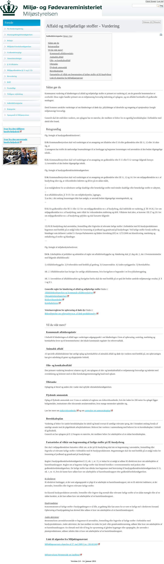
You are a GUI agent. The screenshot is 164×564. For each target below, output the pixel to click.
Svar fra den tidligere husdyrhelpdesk (14, 130)
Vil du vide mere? (55, 50)
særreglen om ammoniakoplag (97, 410)
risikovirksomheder (68, 410)
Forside (9, 22)
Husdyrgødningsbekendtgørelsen (19, 35)
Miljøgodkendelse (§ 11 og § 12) (19, 70)
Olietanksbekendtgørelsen (55, 296)
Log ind (160, 1)
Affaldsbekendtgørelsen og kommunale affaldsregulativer (69, 292)
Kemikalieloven (51, 303)
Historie (157, 22)
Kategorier (11, 109)
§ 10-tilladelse (12, 64)
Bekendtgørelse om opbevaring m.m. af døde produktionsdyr (70, 313)
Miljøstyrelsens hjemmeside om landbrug (62, 555)
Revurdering (12, 76)
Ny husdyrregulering (15, 29)
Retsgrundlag (53, 46)
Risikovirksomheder (53, 299)
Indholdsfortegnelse (14, 103)
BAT (9, 82)
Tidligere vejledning (15, 94)
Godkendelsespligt (14, 52)
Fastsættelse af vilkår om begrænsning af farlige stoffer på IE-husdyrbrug (80, 74)
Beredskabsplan (56, 71)
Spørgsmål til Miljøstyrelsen (18, 115)
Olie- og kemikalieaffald (60, 60)
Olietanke (54, 64)
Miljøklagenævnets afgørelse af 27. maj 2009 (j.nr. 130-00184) (71, 544)
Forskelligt (11, 88)
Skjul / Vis (68, 36)
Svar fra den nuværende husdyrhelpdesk (15, 140)
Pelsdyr (10, 40)
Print (161, 34)
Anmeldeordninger (14, 58)
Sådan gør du (53, 43)
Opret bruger (151, 1)
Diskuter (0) (147, 22)
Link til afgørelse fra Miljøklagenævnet (66, 78)
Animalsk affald (56, 57)
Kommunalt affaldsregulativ (61, 53)
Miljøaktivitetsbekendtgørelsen (19, 46)
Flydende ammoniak (58, 67)
